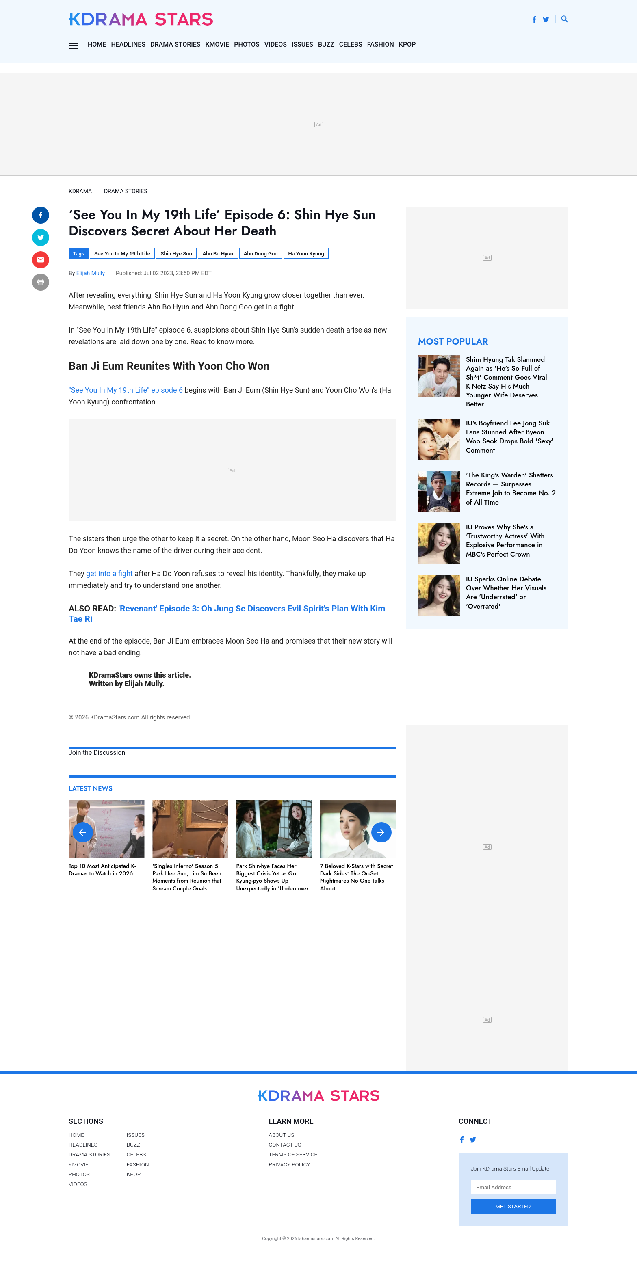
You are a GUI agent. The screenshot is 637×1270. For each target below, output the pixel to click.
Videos (275, 44)
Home (97, 44)
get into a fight (109, 573)
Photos (246, 44)
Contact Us (285, 1144)
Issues (302, 44)
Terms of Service (293, 1154)
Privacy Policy (289, 1164)
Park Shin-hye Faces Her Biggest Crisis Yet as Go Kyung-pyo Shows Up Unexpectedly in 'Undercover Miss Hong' (272, 881)
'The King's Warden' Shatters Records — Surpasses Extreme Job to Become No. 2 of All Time (511, 488)
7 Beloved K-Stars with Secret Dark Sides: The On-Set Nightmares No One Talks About (356, 877)
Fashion (380, 44)
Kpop (407, 44)
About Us (281, 1135)
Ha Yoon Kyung (306, 254)
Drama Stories (175, 44)
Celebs (350, 44)
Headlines (128, 44)
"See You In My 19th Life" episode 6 (126, 390)
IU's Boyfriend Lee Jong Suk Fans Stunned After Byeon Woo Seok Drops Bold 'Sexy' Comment (510, 436)
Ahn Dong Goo (261, 254)
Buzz (326, 44)
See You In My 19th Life (122, 254)
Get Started (513, 1206)
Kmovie (218, 44)
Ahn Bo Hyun (218, 254)
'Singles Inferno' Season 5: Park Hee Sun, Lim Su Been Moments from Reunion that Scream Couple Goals (186, 877)
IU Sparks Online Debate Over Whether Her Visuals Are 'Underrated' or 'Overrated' (506, 592)
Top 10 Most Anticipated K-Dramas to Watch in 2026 (102, 869)
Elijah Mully (91, 273)
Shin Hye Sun (176, 254)
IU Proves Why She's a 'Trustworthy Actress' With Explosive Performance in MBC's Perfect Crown (505, 540)
